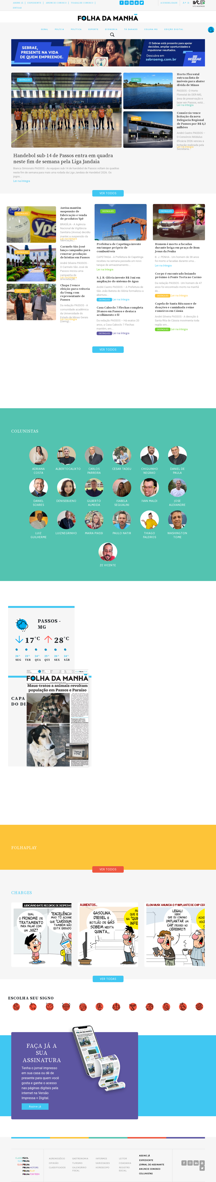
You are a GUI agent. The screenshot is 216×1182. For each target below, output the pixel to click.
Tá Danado (131, 29)
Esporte (93, 29)
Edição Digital (173, 29)
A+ (184, 2)
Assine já (35, 1106)
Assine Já (18, 3)
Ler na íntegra (21, 181)
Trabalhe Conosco (82, 3)
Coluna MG (151, 29)
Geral (44, 29)
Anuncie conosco (56, 3)
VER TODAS (108, 978)
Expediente (34, 3)
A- (188, 2)
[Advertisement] (108, 390)
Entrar (17, 8)
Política (76, 29)
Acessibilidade (169, 3)
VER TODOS (108, 193)
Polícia (59, 29)
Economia (111, 29)
